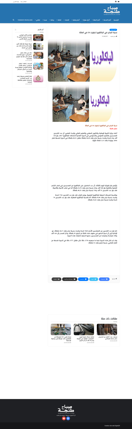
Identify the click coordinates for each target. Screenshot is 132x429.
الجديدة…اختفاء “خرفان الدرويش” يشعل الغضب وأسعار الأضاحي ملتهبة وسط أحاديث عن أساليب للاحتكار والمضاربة (23, 67)
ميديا (45, 20)
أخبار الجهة (96, 20)
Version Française (25, 20)
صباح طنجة (113, 36)
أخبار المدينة (107, 20)
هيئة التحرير (16, 1)
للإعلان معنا (23, 1)
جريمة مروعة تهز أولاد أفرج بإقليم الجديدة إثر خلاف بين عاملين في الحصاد (24, 46)
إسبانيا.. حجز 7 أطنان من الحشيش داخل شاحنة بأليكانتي (108, 338)
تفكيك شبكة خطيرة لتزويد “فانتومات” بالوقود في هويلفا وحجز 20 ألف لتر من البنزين (85, 339)
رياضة (52, 20)
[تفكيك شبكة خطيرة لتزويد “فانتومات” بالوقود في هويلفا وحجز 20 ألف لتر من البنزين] (84, 329)
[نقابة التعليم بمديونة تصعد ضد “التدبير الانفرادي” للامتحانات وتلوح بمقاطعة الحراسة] (38, 78)
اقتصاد (67, 20)
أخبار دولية (86, 20)
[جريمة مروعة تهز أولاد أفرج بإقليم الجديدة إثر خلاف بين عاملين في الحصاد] (38, 46)
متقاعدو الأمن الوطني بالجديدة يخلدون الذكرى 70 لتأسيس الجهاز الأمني (24, 37)
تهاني (38, 20)
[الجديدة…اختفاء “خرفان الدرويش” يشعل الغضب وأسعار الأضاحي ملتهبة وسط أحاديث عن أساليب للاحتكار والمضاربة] (38, 66)
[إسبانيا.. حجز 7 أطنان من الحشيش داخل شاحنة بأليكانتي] (107, 329)
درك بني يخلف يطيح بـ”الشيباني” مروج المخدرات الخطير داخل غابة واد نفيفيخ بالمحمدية (24, 56)
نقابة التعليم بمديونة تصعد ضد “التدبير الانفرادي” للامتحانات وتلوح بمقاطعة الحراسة (24, 79)
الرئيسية (116, 20)
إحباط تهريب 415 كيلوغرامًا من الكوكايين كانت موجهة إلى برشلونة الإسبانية (61, 339)
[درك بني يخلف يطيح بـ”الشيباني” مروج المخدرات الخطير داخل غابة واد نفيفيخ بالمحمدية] (38, 55)
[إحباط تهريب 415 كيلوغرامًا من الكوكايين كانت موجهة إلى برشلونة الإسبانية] (61, 329)
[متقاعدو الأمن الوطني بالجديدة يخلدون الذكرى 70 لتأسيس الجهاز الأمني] (38, 37)
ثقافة (59, 20)
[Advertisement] (84, 164)
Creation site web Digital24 (112, 425)
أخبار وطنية (76, 20)
